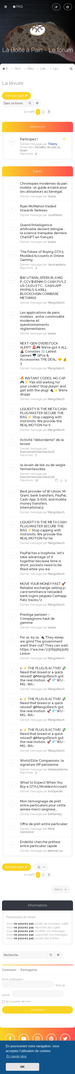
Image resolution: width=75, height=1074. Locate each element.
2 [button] (43, 111)
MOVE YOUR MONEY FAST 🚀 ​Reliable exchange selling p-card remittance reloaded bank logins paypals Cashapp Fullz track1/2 (43, 592)
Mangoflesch (56, 302)
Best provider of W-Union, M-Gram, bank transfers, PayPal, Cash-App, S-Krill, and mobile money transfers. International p (43, 499)
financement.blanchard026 (37, 451)
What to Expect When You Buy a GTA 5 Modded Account (43, 784)
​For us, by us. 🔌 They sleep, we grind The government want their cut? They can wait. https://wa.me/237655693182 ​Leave (44, 645)
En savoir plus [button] (16, 1056)
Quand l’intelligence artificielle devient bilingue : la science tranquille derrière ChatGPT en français (43, 231)
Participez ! (29, 139)
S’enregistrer (28, 970)
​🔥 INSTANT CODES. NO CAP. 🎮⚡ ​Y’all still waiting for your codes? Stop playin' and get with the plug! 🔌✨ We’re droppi (44, 386)
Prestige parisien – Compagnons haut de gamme (37, 619)
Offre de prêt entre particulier (44, 824)
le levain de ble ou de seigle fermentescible (42, 467)
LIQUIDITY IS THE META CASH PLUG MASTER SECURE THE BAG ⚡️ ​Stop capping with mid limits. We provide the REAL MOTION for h (43, 417)
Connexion (9, 970)
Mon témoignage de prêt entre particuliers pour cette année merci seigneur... (43, 805)
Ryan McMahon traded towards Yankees (38, 208)
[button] (49, 112)
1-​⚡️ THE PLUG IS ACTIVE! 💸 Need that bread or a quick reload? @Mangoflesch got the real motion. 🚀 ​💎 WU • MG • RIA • (43, 676)
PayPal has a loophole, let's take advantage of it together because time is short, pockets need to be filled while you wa (42, 561)
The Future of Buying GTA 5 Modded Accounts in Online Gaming (42, 256)
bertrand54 (55, 814)
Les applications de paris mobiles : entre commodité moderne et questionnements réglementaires (42, 320)
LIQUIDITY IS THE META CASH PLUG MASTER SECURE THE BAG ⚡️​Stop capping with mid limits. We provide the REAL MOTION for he (43, 530)
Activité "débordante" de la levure (42, 442)
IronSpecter (55, 791)
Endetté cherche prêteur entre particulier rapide (40, 844)
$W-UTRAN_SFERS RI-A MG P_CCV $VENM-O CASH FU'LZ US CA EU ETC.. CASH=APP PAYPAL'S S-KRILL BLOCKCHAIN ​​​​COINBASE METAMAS (43, 288)
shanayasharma (58, 769)
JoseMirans (55, 215)
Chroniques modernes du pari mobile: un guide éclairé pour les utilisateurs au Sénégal (43, 187)
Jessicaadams (57, 264)
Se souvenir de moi (18, 1001)
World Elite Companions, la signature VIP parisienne (42, 762)
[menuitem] (18, 6)
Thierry (52, 144)
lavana (52, 196)
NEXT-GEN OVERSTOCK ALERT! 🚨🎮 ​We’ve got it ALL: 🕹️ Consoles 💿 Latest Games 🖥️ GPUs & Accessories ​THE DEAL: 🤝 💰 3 (44, 353)
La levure (12, 83)
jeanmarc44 (55, 850)
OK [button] (22, 1066)
